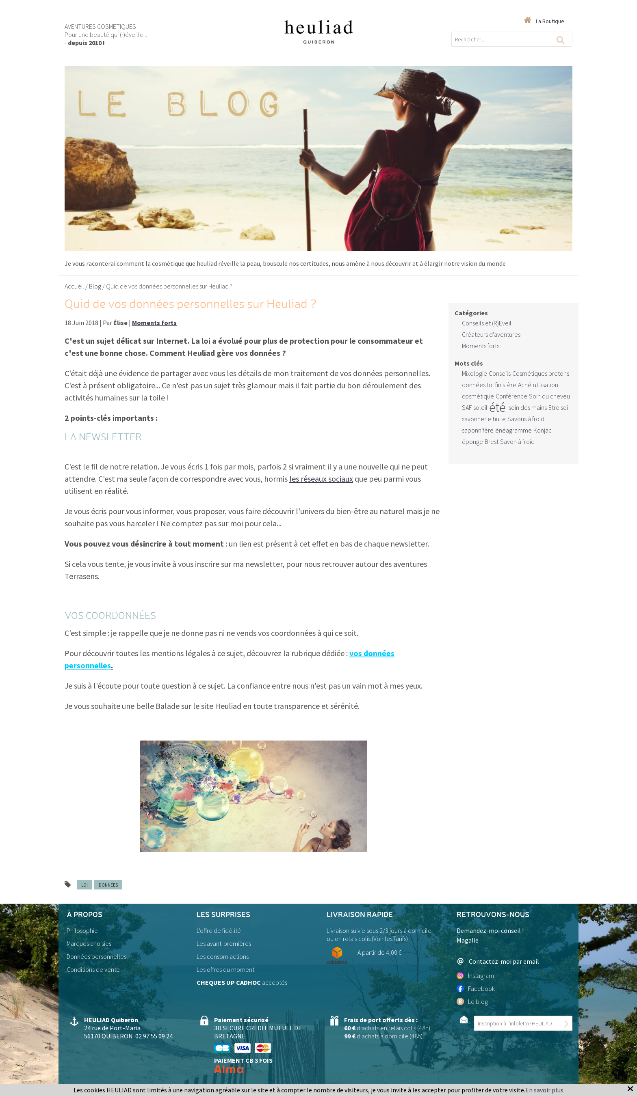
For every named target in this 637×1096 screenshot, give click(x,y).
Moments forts (480, 346)
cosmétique (478, 396)
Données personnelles (96, 956)
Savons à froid (525, 419)
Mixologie (474, 373)
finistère (505, 385)
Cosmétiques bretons (540, 373)
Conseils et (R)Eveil (486, 323)
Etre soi (558, 407)
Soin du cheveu (549, 396)
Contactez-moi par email (498, 961)
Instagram (475, 975)
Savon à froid (517, 441)
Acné (524, 385)
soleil (480, 407)
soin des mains (528, 407)
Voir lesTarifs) (390, 939)
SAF (467, 407)
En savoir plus (544, 1090)
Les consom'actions (223, 956)
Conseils (500, 373)
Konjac (542, 430)
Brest (491, 441)
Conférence (511, 396)
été (497, 407)
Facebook (476, 988)
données (108, 885)
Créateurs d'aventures (491, 334)
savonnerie (476, 419)
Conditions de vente (93, 969)
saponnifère (478, 430)
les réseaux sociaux (321, 479)
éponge (472, 441)
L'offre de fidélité (219, 930)
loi (84, 885)
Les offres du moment (225, 969)
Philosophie (82, 930)
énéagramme (513, 430)
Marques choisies (89, 943)
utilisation (545, 385)
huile (499, 419)
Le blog (472, 1001)
